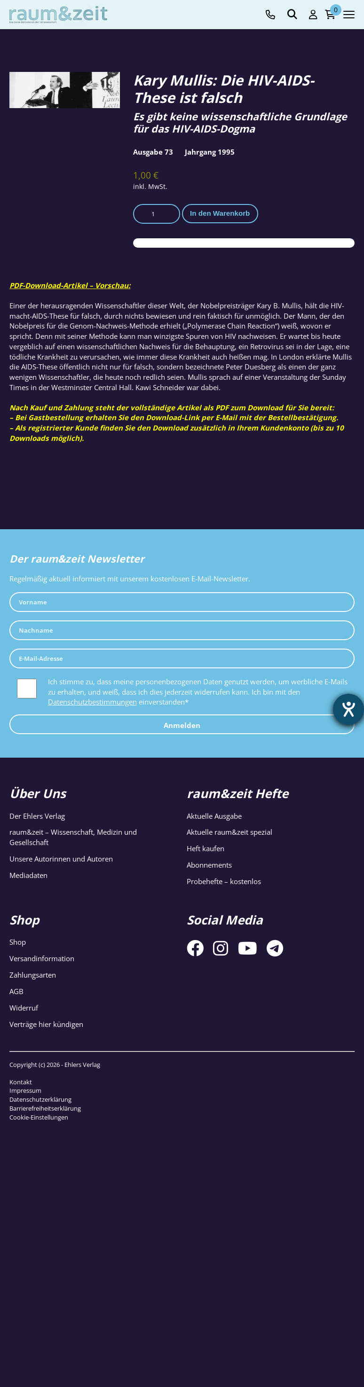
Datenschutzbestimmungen (92, 701)
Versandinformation (41, 958)
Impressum (25, 1090)
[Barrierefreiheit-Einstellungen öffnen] (348, 709)
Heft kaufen (205, 848)
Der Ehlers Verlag (37, 816)
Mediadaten (28, 875)
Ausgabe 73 (153, 152)
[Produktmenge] (156, 214)
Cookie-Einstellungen (38, 1117)
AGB (16, 991)
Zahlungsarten (32, 975)
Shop (17, 942)
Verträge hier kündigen (46, 1024)
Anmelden (182, 725)
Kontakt (20, 1082)
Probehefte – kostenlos (224, 881)
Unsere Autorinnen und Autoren (61, 858)
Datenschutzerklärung (40, 1099)
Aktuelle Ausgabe (214, 816)
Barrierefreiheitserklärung (45, 1108)
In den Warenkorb (220, 213)
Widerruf (23, 1007)
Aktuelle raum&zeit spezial (229, 832)
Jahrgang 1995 (210, 152)
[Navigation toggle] (349, 14)
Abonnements (209, 865)
